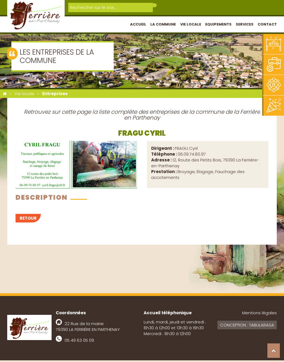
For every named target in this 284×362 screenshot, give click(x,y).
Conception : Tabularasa (247, 327)
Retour (28, 220)
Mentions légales (259, 314)
